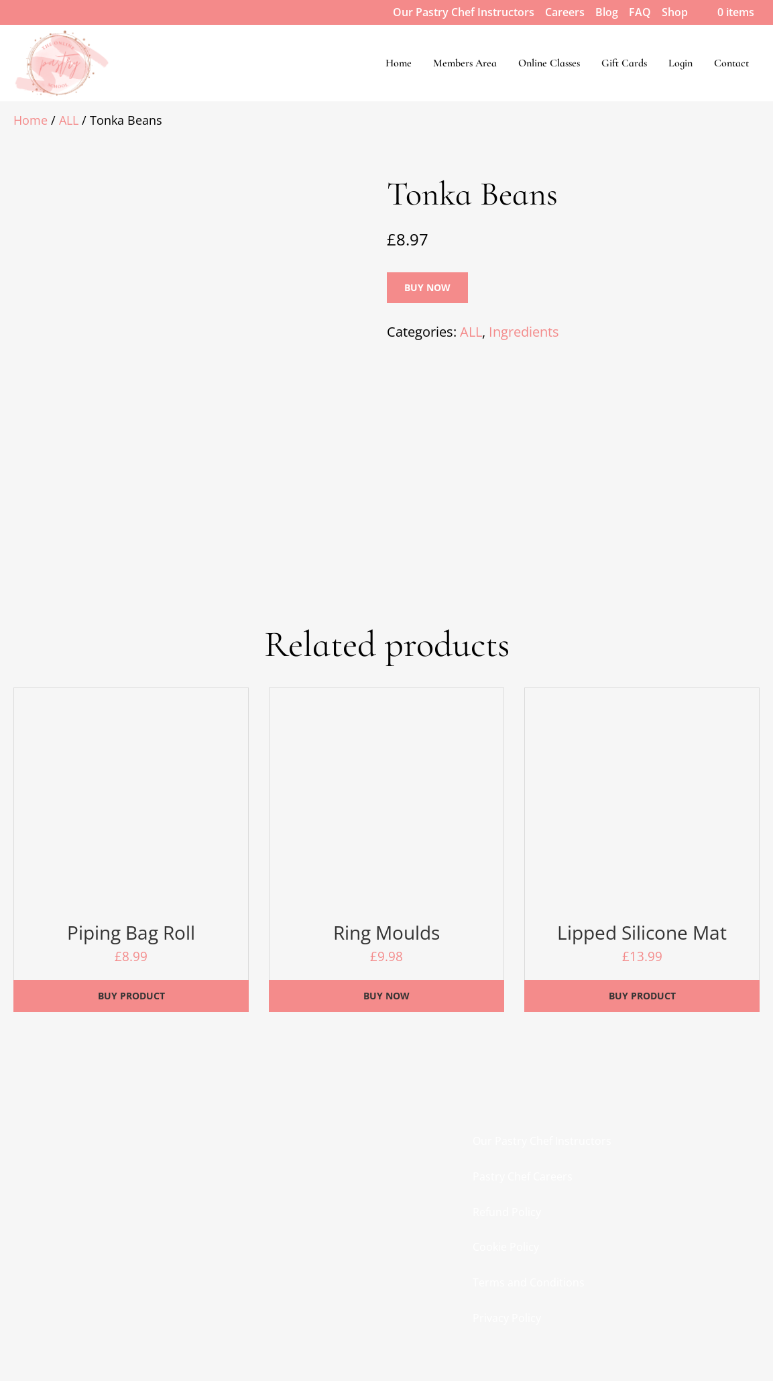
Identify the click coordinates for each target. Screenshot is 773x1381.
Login (680, 63)
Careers (565, 12)
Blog (606, 12)
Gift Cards (624, 63)
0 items (726, 12)
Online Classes (549, 63)
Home (398, 63)
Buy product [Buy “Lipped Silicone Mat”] (642, 995)
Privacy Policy (507, 1318)
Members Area (465, 63)
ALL (68, 120)
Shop (675, 12)
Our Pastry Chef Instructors (463, 12)
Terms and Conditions (529, 1282)
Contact (731, 63)
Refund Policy (507, 1212)
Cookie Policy (506, 1246)
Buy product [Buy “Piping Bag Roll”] (131, 995)
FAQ (640, 12)
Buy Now (427, 287)
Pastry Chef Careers (523, 1176)
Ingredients (524, 332)
